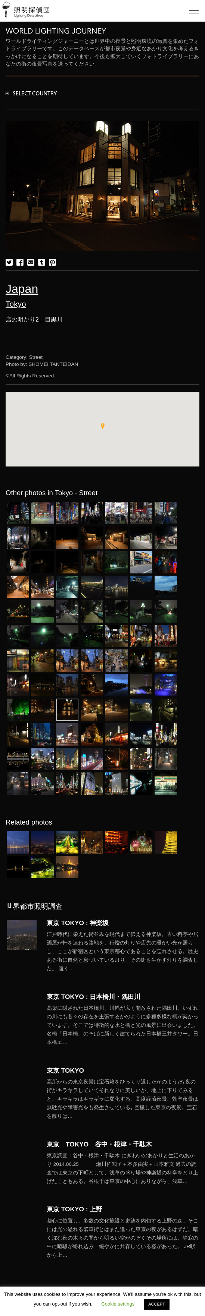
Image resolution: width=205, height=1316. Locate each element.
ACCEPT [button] (156, 1304)
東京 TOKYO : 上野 (74, 1209)
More (123, 951)
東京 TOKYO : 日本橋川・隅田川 (93, 996)
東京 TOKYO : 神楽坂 (78, 923)
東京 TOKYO (65, 1070)
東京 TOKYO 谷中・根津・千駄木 (99, 1144)
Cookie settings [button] (117, 1304)
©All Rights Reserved (30, 376)
